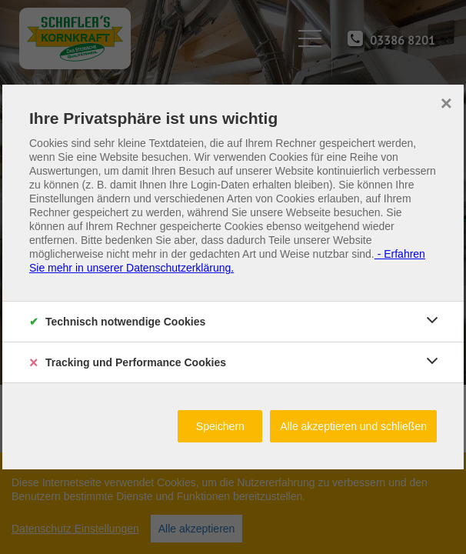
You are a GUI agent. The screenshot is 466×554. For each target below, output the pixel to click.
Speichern (220, 426)
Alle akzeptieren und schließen (353, 426)
